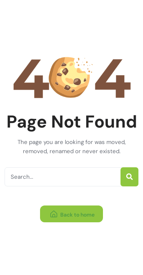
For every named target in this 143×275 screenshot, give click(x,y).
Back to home (72, 214)
